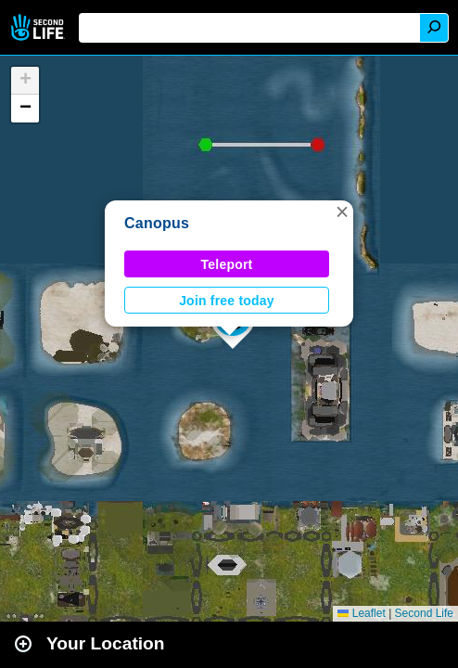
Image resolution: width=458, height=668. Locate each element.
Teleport (227, 264)
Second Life (39, 27)
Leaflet (361, 613)
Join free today (226, 300)
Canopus (156, 223)
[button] (342, 211)
